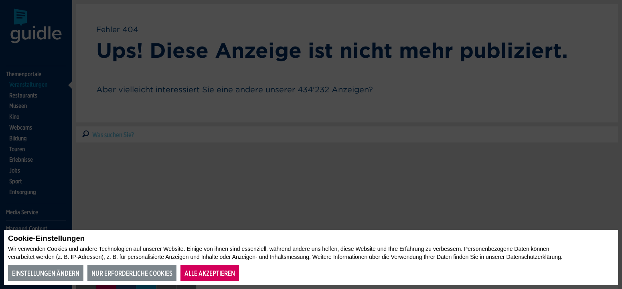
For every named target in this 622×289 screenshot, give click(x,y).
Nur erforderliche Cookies (131, 273)
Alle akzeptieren (209, 273)
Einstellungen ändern (45, 273)
